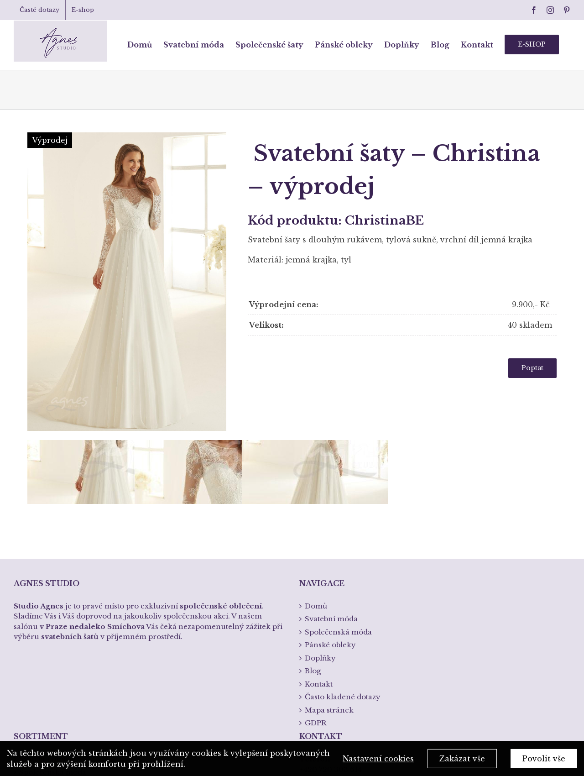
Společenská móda (52, 643)
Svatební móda (45, 629)
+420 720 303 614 (330, 640)
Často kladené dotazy (343, 567)
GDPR (316, 593)
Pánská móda (43, 655)
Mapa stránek (329, 581)
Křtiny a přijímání (51, 681)
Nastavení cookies (378, 760)
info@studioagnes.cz (336, 667)
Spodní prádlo (44, 669)
